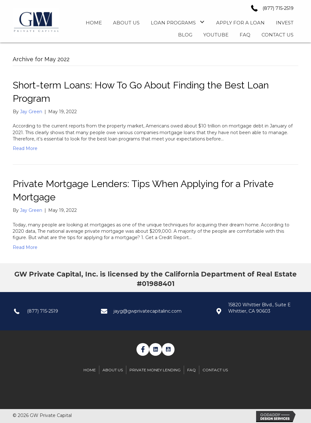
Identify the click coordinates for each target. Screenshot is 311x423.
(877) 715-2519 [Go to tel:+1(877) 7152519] (42, 311)
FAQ (191, 370)
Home (89, 370)
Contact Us (215, 370)
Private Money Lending (155, 370)
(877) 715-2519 (278, 8)
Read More (25, 148)
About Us (113, 370)
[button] (202, 22)
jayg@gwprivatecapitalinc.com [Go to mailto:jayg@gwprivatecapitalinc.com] (148, 311)
